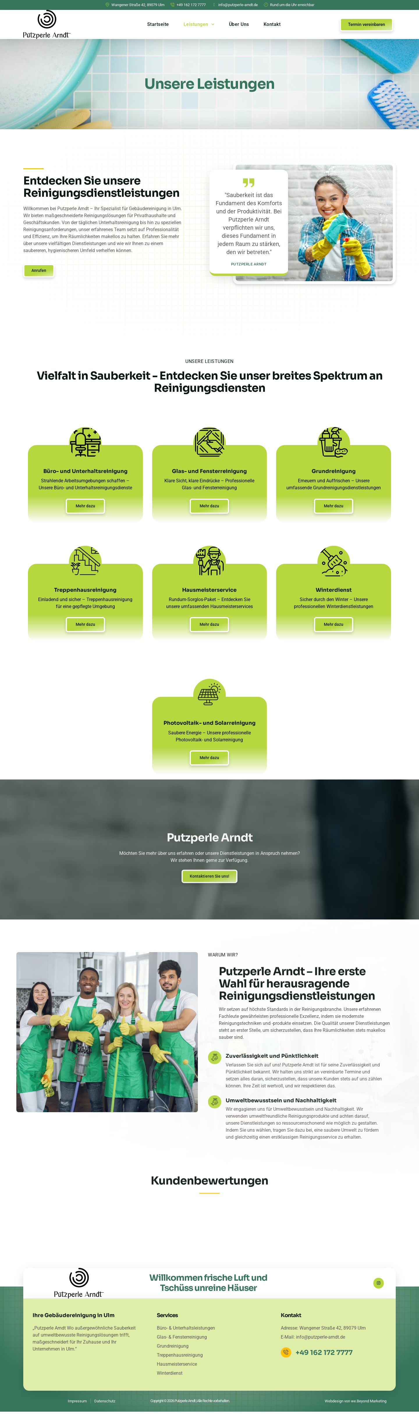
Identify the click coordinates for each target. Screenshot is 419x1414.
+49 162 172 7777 (325, 1355)
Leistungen (199, 24)
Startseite (158, 24)
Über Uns (239, 24)
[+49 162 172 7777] (286, 1355)
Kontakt (272, 24)
